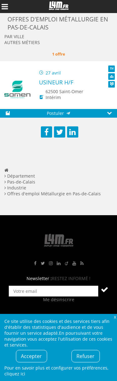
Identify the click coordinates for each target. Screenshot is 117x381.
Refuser (85, 356)
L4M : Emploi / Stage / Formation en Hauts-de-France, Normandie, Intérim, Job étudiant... (58, 6)
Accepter (31, 356)
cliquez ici (14, 374)
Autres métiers (22, 42)
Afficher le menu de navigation (4, 6)
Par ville (14, 36)
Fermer (115, 317)
